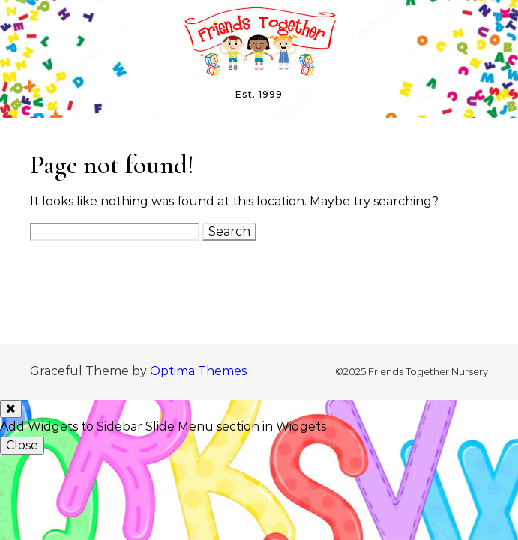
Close (22, 445)
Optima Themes (198, 371)
